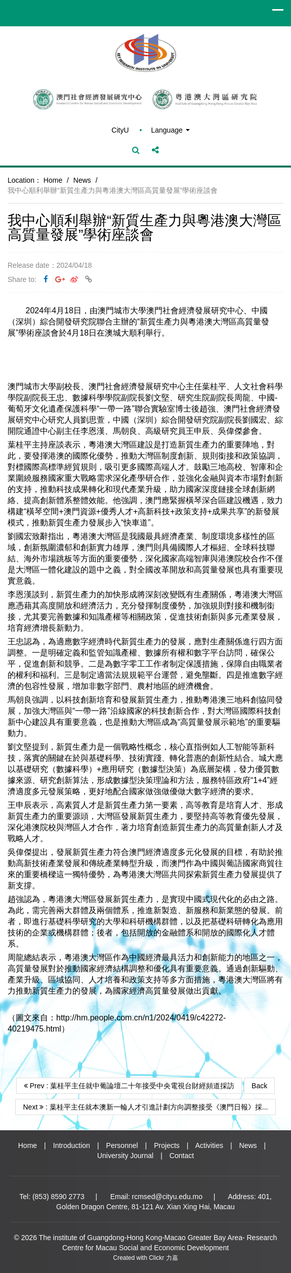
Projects (167, 1145)
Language (170, 130)
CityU (120, 130)
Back (259, 1086)
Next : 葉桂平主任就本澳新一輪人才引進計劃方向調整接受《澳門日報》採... (145, 1107)
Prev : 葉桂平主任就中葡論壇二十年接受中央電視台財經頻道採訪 (129, 1086)
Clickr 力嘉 (163, 1257)
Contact (182, 1156)
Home (53, 180)
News (82, 180)
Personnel (122, 1145)
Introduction (71, 1145)
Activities (209, 1145)
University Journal (125, 1156)
